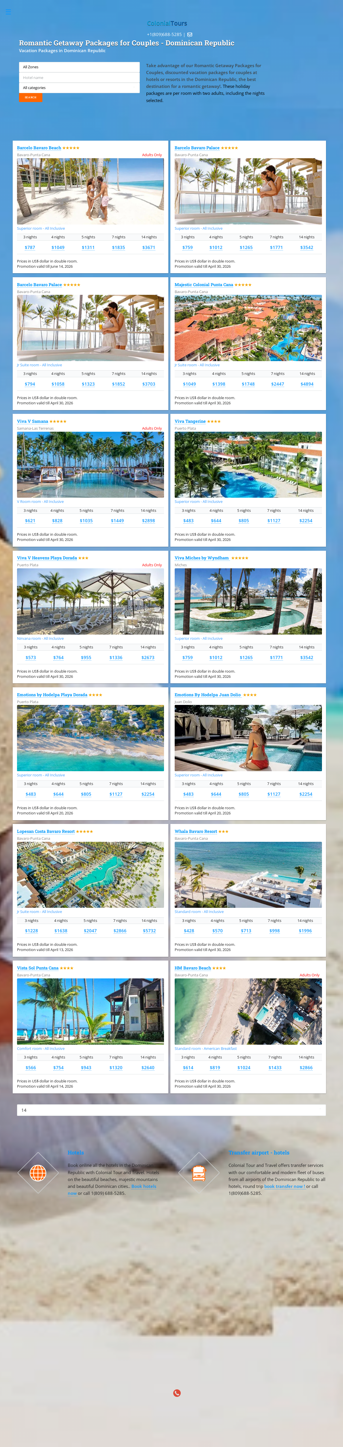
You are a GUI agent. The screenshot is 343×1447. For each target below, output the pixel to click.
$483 (188, 520)
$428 (189, 930)
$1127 (273, 520)
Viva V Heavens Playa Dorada (47, 558)
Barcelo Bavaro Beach (39, 147)
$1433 (275, 1067)
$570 (217, 930)
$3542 (306, 247)
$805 (244, 520)
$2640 (148, 1067)
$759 (187, 247)
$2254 (305, 520)
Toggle (11, 12)
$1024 (244, 1067)
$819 (215, 1067)
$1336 (116, 657)
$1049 (58, 247)
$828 (57, 520)
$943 (86, 1067)
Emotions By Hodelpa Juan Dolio (208, 694)
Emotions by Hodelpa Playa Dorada (52, 694)
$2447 (277, 384)
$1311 (88, 247)
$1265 (246, 247)
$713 (246, 930)
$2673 (148, 657)
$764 (58, 657)
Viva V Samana (32, 421)
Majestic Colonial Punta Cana (204, 284)
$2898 (148, 520)
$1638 (60, 930)
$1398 (218, 384)
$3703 (148, 384)
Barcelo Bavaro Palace (197, 147)
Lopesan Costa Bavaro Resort (46, 831)
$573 (31, 657)
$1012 (216, 247)
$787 (30, 247)
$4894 (307, 384)
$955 (86, 657)
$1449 (117, 520)
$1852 (118, 384)
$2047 (90, 930)
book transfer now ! (285, 1186)
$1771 (276, 247)
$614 (188, 1067)
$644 (216, 520)
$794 (30, 384)
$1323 (88, 384)
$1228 (31, 930)
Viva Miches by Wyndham (202, 558)
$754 (58, 1067)
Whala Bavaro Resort (196, 831)
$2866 (120, 930)
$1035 (86, 520)
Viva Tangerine (190, 421)
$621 (30, 520)
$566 (31, 1067)
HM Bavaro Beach (193, 968)
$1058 (58, 384)
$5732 (149, 930)
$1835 (118, 247)
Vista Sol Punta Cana (38, 968)
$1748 (248, 384)
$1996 (305, 930)
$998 (275, 930)
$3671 (148, 247)
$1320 (116, 1067)
